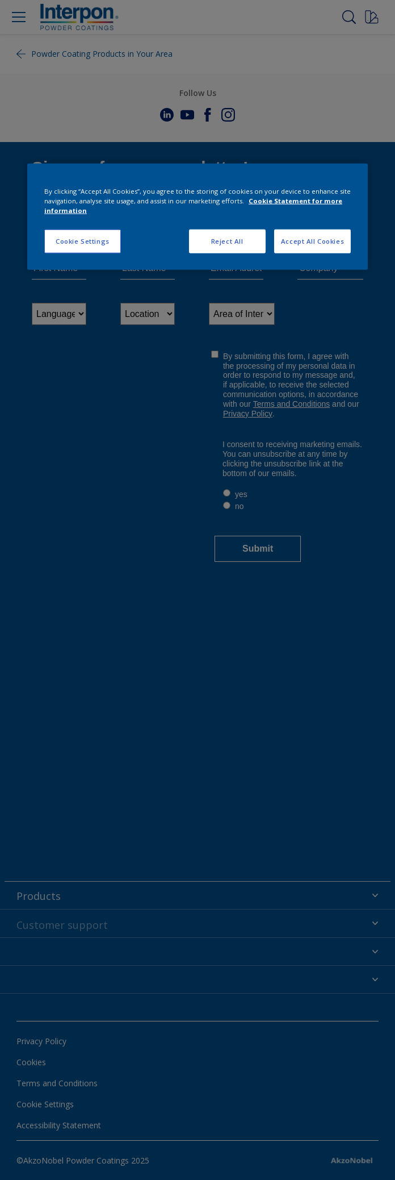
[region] (197, 216)
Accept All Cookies (312, 240)
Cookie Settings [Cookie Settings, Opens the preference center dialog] (83, 240)
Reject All (227, 240)
